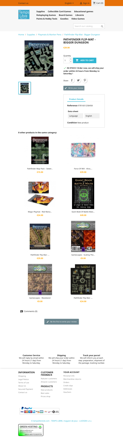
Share (71, 80)
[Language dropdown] (70, 3)
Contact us (23, 3)
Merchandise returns (72, 379)
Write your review (74, 88)
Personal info (68, 376)
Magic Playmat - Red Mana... (40, 212)
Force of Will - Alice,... (83, 168)
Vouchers (67, 392)
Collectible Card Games (59, 11)
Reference (72, 105)
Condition (72, 122)
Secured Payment (25, 389)
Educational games (83, 11)
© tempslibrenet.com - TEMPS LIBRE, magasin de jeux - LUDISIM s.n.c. (61, 421)
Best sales (45, 393)
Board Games (65, 15)
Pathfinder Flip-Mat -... (40, 255)
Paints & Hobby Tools (46, 18)
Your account (71, 372)
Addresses (67, 389)
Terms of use (23, 382)
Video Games (78, 18)
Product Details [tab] (76, 99)
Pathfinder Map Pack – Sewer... (40, 168)
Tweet (78, 80)
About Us (22, 386)
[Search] (89, 26)
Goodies (64, 18)
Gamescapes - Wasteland (39, 298)
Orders (66, 382)
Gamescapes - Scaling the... (83, 255)
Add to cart (85, 60)
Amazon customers (49, 382)
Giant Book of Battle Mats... (83, 212)
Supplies (40, 11)
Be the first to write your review (61, 321)
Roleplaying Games (46, 15)
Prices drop (45, 396)
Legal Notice (23, 379)
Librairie (79, 15)
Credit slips (68, 385)
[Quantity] (66, 60)
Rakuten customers (49, 378)
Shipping (22, 376)
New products (47, 390)
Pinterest (84, 80)
